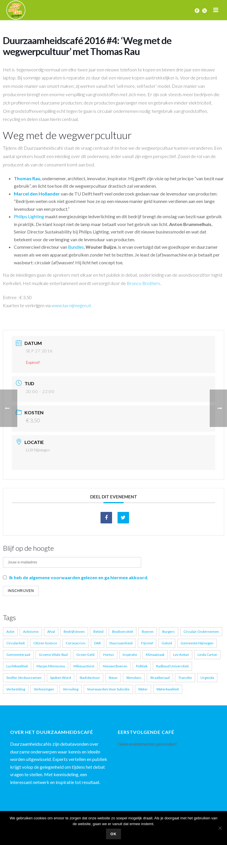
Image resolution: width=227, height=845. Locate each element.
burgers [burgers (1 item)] (168, 631)
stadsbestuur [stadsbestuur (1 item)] (90, 677)
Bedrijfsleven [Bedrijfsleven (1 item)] (74, 631)
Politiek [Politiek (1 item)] (141, 666)
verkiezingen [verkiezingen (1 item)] (44, 689)
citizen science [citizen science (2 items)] (45, 643)
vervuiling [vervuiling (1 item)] (70, 689)
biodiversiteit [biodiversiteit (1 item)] (122, 631)
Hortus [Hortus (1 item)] (108, 654)
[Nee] (220, 828)
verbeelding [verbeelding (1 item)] (15, 689)
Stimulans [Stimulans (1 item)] (133, 677)
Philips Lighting (29, 216)
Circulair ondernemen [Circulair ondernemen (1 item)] (201, 631)
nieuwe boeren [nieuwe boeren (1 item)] (115, 666)
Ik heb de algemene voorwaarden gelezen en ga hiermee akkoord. (78, 577)
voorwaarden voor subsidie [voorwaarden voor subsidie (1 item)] (108, 689)
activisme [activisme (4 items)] (31, 631)
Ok (113, 834)
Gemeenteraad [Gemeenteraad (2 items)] (18, 654)
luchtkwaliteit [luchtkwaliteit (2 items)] (17, 666)
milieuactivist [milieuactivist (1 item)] (83, 666)
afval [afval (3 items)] (51, 631)
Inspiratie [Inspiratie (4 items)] (130, 654)
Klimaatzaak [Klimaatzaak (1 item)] (155, 654)
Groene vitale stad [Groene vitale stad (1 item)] (53, 654)
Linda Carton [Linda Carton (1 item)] (207, 654)
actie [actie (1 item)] (10, 631)
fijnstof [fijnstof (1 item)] (147, 643)
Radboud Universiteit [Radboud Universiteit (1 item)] (172, 666)
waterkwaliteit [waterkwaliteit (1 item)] (167, 689)
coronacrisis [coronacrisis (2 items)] (76, 643)
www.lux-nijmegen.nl (71, 305)
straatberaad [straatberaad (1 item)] (160, 677)
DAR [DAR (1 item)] (97, 643)
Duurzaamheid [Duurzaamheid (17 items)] (121, 643)
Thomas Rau (27, 178)
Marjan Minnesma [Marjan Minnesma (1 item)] (51, 666)
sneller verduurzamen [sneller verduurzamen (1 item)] (23, 677)
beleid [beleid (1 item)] (98, 631)
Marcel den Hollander (37, 193)
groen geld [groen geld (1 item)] (85, 654)
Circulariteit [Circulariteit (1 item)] (15, 643)
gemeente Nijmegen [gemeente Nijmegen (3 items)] (197, 643)
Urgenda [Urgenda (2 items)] (207, 677)
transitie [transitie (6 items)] (185, 677)
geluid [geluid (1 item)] (167, 643)
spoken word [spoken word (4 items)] (60, 677)
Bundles (76, 247)
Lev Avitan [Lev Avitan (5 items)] (181, 654)
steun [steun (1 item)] (113, 677)
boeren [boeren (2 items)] (148, 631)
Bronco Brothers (143, 283)
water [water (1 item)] (143, 689)
